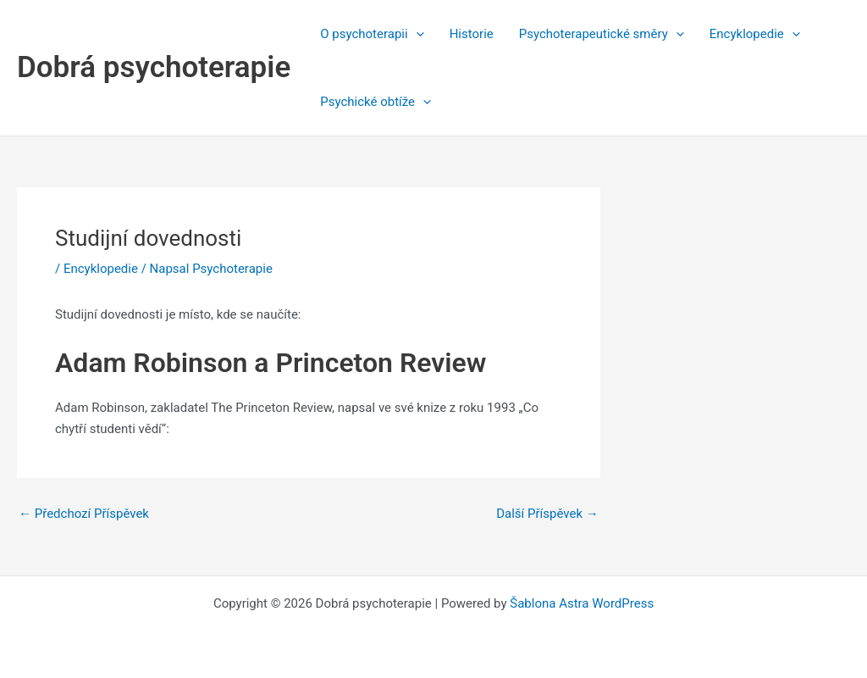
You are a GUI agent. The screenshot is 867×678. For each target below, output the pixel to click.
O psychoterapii (371, 34)
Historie (472, 34)
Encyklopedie (755, 34)
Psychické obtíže (375, 102)
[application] (416, 34)
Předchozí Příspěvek (84, 514)
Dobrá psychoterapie (153, 67)
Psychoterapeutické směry (601, 34)
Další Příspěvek (547, 514)
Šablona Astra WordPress (582, 603)
